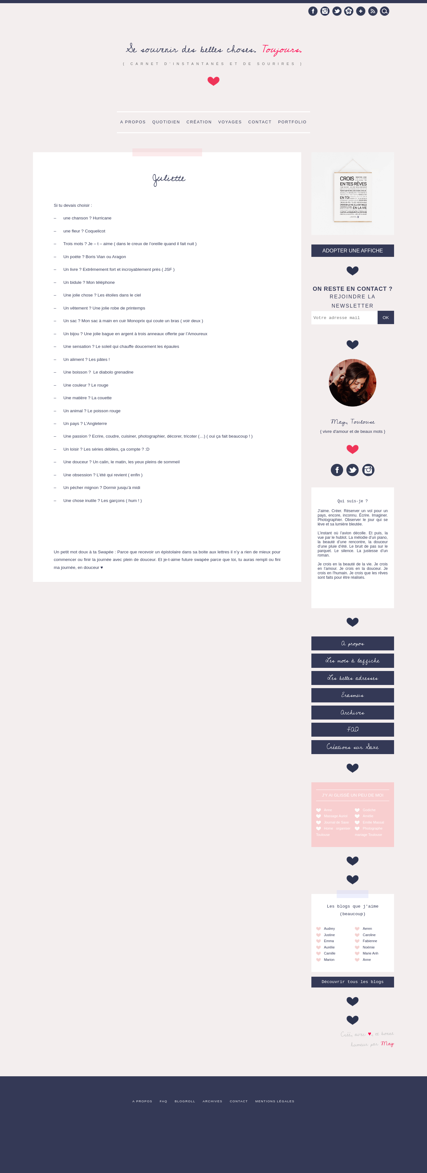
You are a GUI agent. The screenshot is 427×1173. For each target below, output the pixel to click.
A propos (133, 122)
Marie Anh (370, 953)
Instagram (325, 11)
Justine (329, 935)
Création (199, 122)
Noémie (368, 947)
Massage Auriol (335, 816)
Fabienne (370, 941)
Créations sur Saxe (353, 747)
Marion (329, 959)
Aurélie (329, 947)
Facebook (313, 11)
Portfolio (292, 122)
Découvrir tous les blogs (353, 982)
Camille (329, 953)
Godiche (369, 810)
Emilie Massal (373, 822)
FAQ (353, 729)
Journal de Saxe (336, 822)
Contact (260, 122)
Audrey (329, 928)
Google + (361, 11)
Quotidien (166, 122)
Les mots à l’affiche (352, 660)
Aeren (367, 928)
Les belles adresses (353, 678)
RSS (373, 11)
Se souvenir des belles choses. (214, 49)
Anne (328, 810)
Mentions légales (275, 1101)
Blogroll (185, 1101)
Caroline (369, 935)
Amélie (368, 816)
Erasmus (352, 695)
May (387, 1043)
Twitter (337, 11)
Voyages (230, 122)
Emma (329, 941)
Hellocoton (349, 11)
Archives (352, 712)
